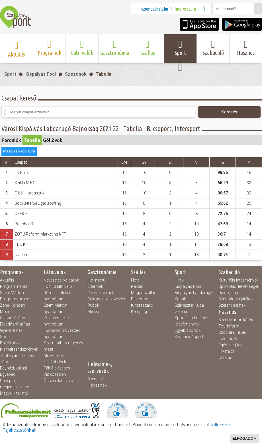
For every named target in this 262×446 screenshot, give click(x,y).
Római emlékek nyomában (57, 295)
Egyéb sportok (187, 330)
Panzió (137, 286)
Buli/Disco (9, 343)
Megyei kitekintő (14, 393)
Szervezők (96, 379)
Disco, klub (228, 292)
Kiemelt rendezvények (19, 349)
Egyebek (7, 374)
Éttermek (95, 286)
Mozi (4, 311)
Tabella (103, 74)
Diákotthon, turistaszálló (142, 302)
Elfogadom (244, 438)
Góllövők (52, 140)
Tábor (5, 361)
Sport (10, 74)
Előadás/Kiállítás (15, 324)
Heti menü (96, 280)
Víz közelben (55, 374)
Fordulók (11, 140)
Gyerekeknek (11, 330)
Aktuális (7, 280)
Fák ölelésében (57, 368)
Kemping (139, 311)
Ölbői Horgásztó (29, 193)
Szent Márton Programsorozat (15, 295)
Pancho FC (24, 224)
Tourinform (228, 326)
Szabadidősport (189, 336)
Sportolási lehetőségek (238, 286)
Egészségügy (230, 345)
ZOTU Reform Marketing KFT (40, 234)
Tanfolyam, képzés (17, 355)
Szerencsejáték (231, 305)
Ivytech (21, 254)
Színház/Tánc (12, 318)
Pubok (93, 305)
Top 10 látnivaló (58, 286)
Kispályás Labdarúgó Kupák (194, 295)
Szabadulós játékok (236, 299)
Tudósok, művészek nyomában (62, 333)
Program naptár (14, 286)
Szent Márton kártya (236, 320)
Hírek (179, 280)
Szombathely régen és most (63, 346)
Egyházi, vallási (13, 368)
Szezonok (76, 74)
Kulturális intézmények (238, 280)
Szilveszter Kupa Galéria (189, 308)
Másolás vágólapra (19, 151)
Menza (93, 311)
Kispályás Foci (40, 74)
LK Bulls (22, 172)
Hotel (135, 280)
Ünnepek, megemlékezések (15, 383)
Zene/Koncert (12, 305)
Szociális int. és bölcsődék (232, 335)
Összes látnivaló (58, 380)
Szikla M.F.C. (25, 182)
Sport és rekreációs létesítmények (192, 321)
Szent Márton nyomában (55, 308)
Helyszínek (97, 385)
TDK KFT (22, 244)
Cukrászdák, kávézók (106, 299)
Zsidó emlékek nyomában (56, 321)
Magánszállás (143, 292)
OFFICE (21, 213)
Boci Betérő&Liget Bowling (38, 203)
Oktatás (225, 357)
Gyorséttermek (100, 292)
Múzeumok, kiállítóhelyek (55, 358)
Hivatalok (226, 351)
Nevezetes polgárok (61, 280)
